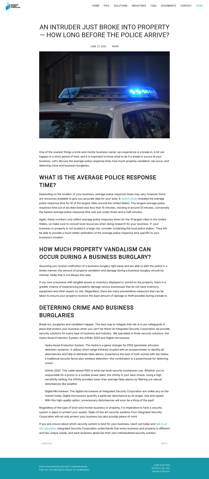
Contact (186, 5)
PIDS (106, 5)
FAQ (154, 6)
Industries (139, 5)
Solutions (121, 5)
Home (95, 5)
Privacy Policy (161, 471)
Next (164, 443)
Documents (168, 5)
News (199, 5)
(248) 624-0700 (162, 465)
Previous (46, 443)
